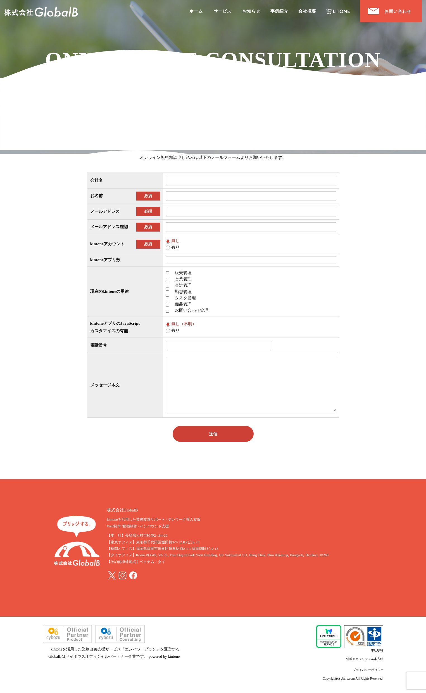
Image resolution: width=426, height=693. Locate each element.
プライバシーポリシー (368, 669)
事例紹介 (279, 11)
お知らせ (251, 11)
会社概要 (307, 11)
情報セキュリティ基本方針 (364, 659)
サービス (223, 11)
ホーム (196, 11)
